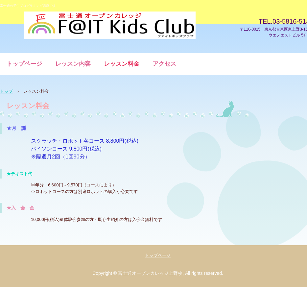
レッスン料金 (121, 63)
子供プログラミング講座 (109, 25)
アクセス (164, 63)
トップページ (24, 63)
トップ (6, 91)
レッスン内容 (73, 63)
